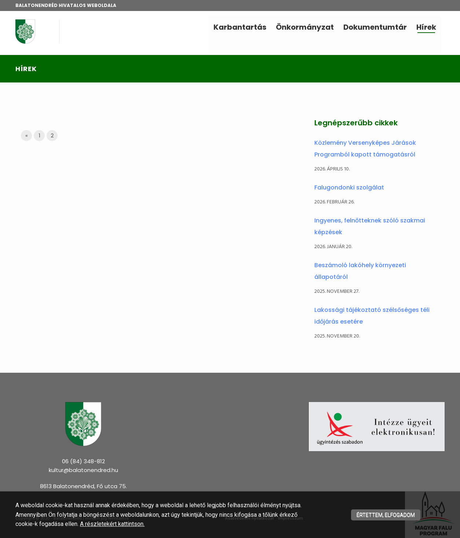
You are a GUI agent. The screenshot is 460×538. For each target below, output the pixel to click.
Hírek (426, 27)
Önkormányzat (305, 27)
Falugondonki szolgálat (349, 187)
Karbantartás (239, 27)
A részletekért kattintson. (112, 523)
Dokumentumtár (375, 27)
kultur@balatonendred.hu (83, 470)
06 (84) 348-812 (83, 461)
